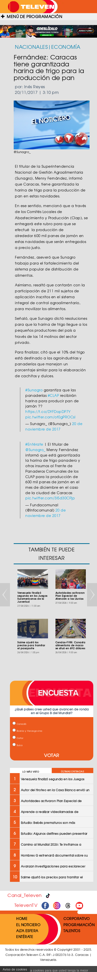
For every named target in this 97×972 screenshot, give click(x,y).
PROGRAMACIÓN (79, 924)
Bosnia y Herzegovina (27, 730)
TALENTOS (71, 930)
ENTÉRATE (24, 936)
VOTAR (51, 755)
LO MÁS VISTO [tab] (30, 771)
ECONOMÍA (66, 46)
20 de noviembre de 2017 (53, 426)
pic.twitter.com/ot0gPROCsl (50, 416)
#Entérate (34, 444)
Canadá (19, 724)
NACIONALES (31, 46)
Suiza (17, 745)
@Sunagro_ (35, 449)
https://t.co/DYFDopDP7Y (48, 411)
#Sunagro (34, 389)
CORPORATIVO (76, 918)
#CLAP (53, 395)
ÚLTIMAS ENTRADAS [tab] (72, 771)
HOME (21, 918)
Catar (17, 738)
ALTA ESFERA (27, 930)
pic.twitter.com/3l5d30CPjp (50, 497)
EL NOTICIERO (28, 924)
